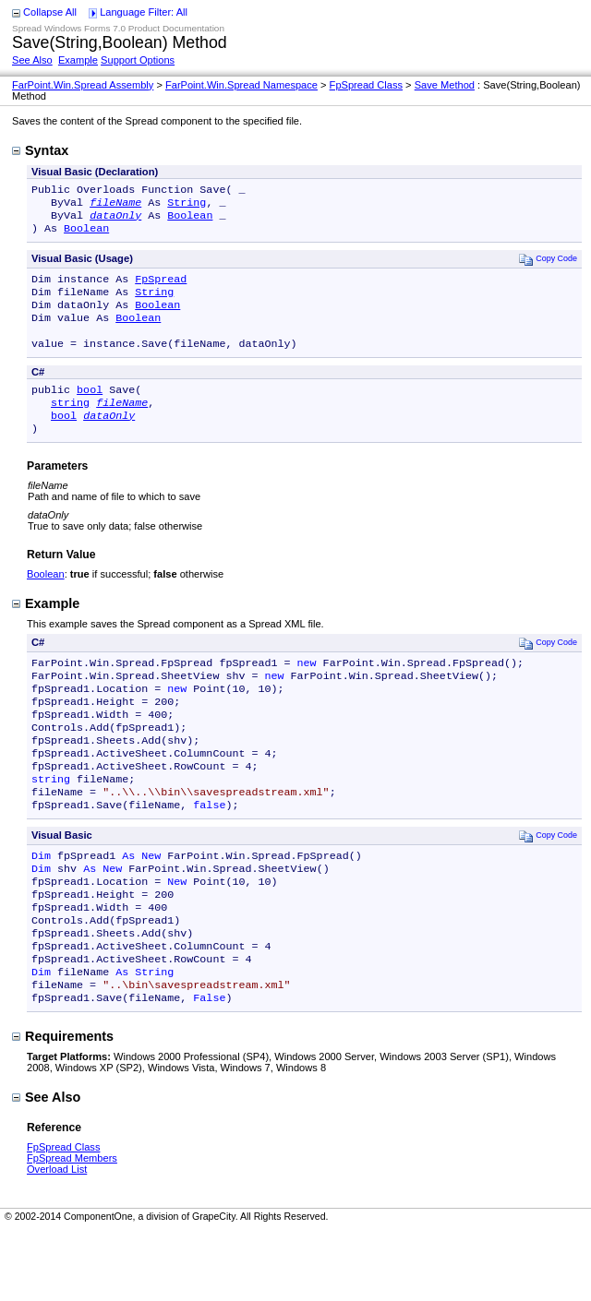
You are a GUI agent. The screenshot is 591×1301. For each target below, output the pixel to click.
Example (78, 60)
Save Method (445, 84)
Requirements (63, 1106)
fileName (115, 205)
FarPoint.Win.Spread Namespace (241, 84)
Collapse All (50, 12)
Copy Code (548, 266)
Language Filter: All (143, 12)
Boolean (189, 220)
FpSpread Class (366, 84)
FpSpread (161, 287)
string (70, 424)
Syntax (40, 150)
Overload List (57, 1239)
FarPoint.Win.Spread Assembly (82, 84)
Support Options (138, 60)
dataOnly (115, 220)
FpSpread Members (72, 1228)
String (186, 205)
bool (90, 409)
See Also (32, 60)
